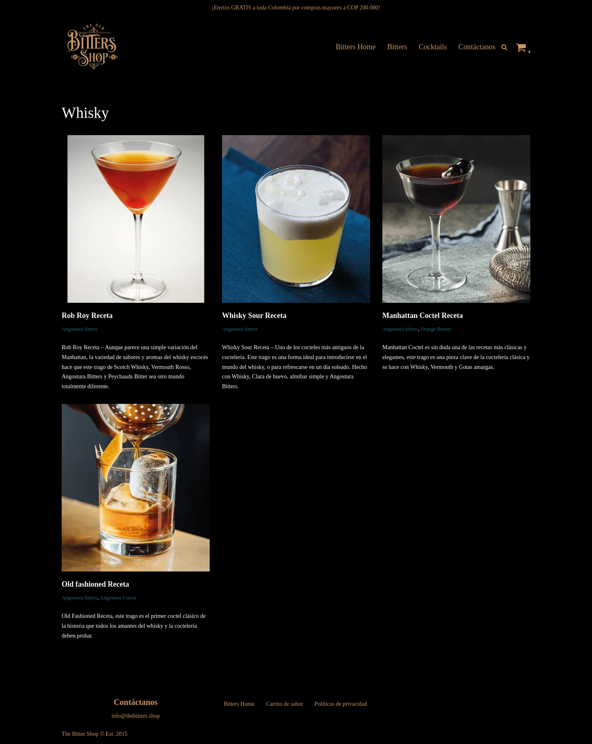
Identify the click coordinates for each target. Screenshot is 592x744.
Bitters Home (355, 47)
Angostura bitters (79, 329)
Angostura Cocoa (118, 598)
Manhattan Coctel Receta (422, 315)
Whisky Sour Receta (254, 315)
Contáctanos (476, 47)
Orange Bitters (436, 329)
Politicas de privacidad (340, 704)
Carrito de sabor (284, 704)
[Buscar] (504, 47)
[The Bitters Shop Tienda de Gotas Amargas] (92, 47)
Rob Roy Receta (87, 315)
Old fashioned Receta (95, 584)
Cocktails (433, 47)
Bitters (397, 47)
